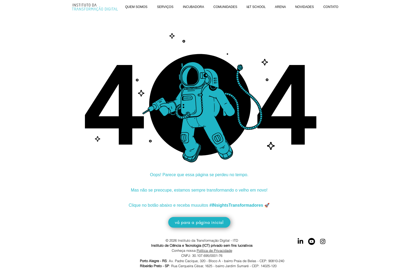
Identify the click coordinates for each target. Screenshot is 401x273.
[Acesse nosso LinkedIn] (300, 241)
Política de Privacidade (214, 250)
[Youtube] (311, 241)
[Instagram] (322, 241)
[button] (136, 7)
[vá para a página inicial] (199, 222)
